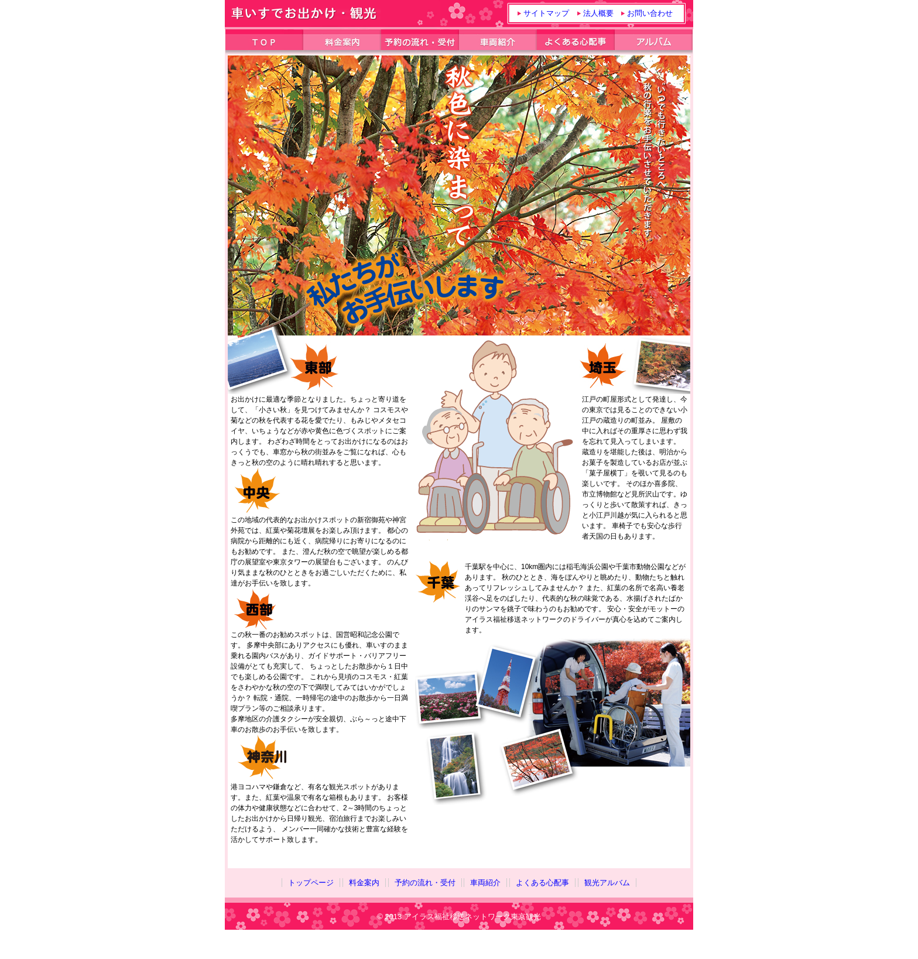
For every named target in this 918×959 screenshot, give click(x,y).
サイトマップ (546, 13)
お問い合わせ (650, 13)
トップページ (311, 882)
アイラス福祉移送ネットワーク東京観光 (472, 916)
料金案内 (364, 882)
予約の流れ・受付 (425, 882)
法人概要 (598, 13)
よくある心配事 (542, 882)
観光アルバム (607, 882)
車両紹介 (485, 882)
